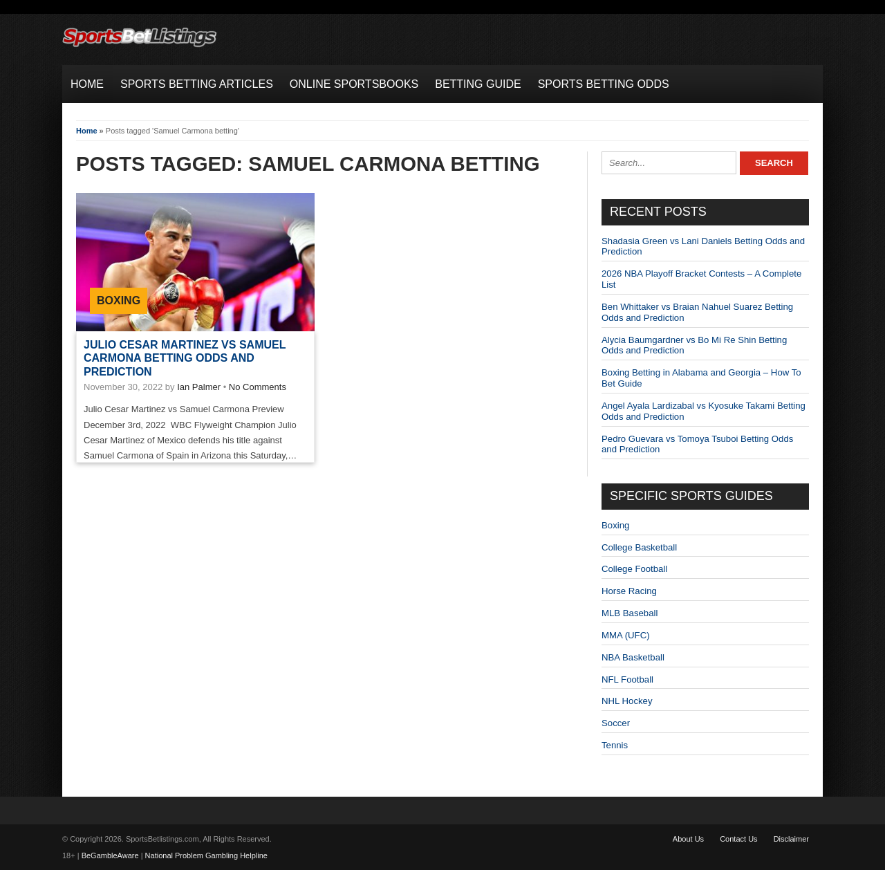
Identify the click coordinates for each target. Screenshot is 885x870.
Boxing (118, 300)
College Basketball (639, 547)
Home (86, 131)
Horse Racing (629, 591)
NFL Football (627, 679)
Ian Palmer (199, 387)
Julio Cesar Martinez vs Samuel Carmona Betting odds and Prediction (185, 358)
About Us (688, 839)
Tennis (615, 745)
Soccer (616, 723)
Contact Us (738, 839)
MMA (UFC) (626, 635)
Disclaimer (791, 839)
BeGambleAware (110, 855)
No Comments (257, 387)
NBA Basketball (633, 657)
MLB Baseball (630, 613)
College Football (634, 569)
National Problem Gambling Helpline (206, 855)
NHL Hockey (627, 701)
